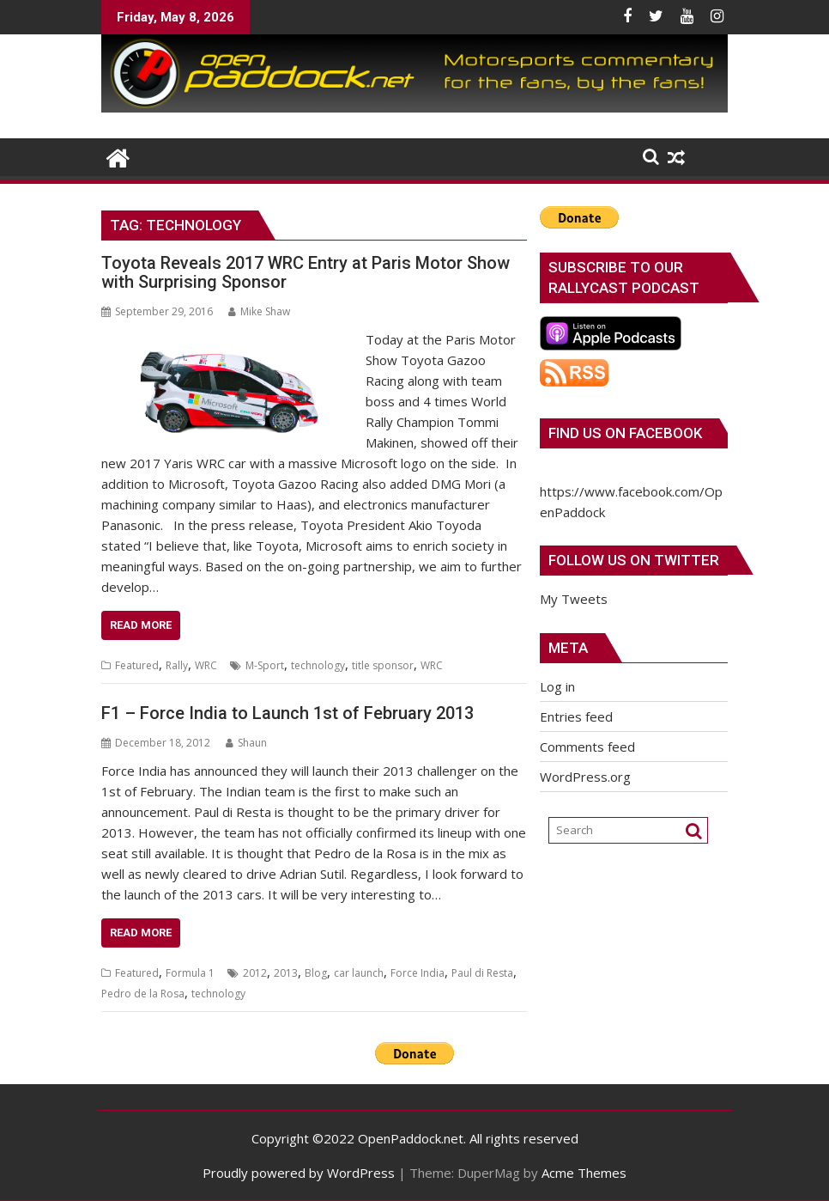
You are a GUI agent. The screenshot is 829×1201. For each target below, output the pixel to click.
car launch (359, 973)
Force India (417, 973)
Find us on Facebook (625, 433)
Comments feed (587, 746)
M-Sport (264, 665)
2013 (286, 973)
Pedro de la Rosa (143, 993)
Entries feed (576, 716)
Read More (141, 625)
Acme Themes (584, 1172)
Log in (557, 686)
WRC (206, 665)
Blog (316, 973)
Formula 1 (190, 973)
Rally (177, 665)
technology (318, 665)
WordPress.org (585, 776)
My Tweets (574, 598)
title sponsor (383, 665)
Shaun (246, 742)
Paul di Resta (482, 973)
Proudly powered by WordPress (299, 1172)
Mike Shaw (259, 311)
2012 (255, 973)
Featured (137, 665)
